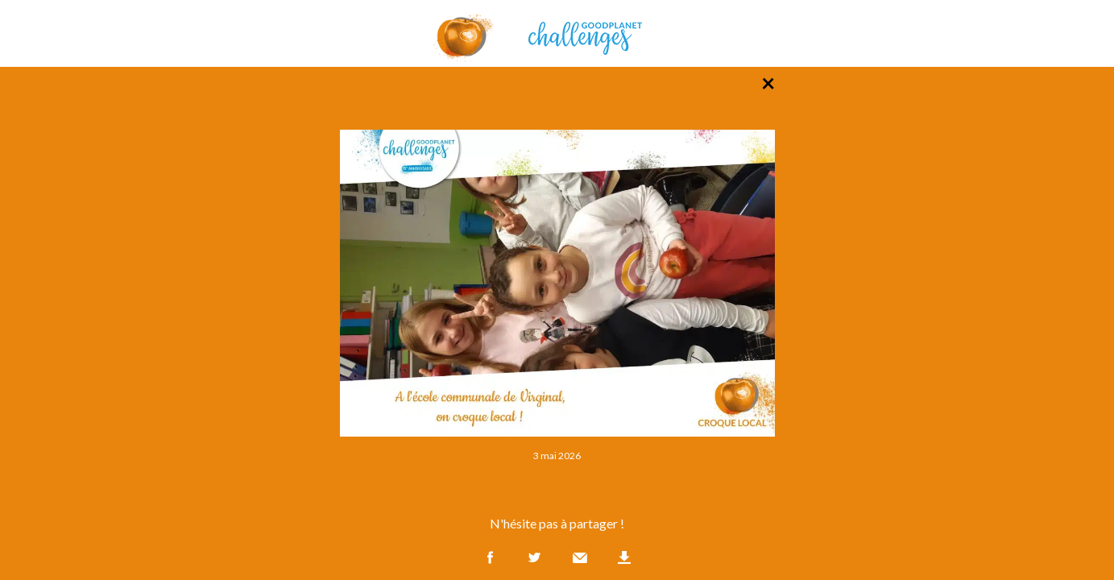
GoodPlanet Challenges (557, 33)
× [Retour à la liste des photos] (768, 82)
